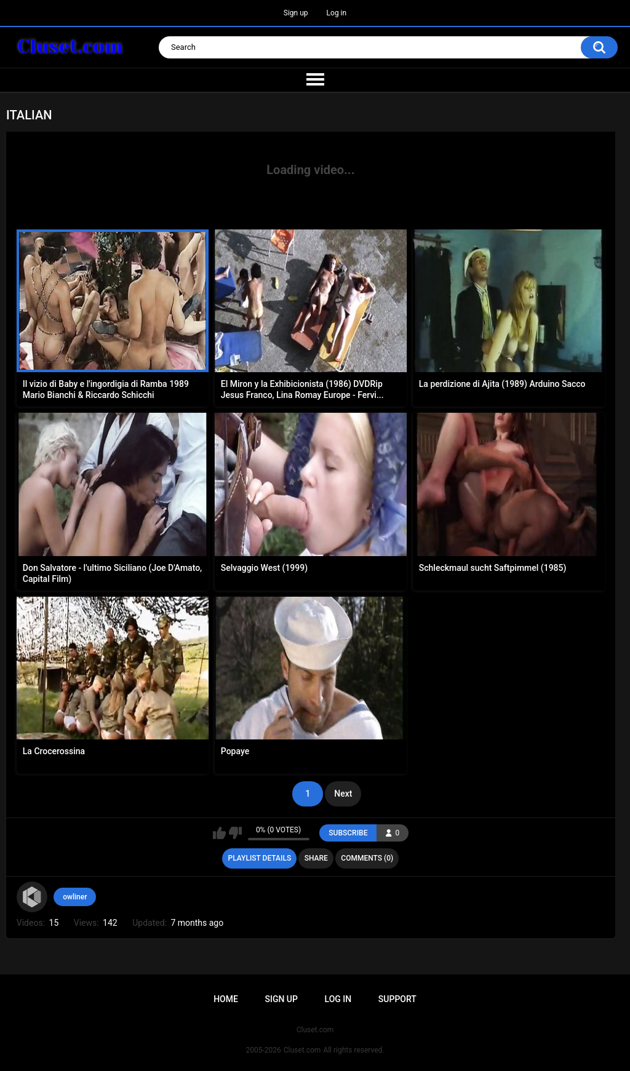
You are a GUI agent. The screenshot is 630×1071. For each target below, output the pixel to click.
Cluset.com (302, 1050)
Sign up (296, 13)
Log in (337, 13)
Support (397, 999)
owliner (75, 897)
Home (225, 999)
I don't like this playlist (235, 833)
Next (343, 793)
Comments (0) (367, 858)
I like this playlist (219, 833)
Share (316, 858)
